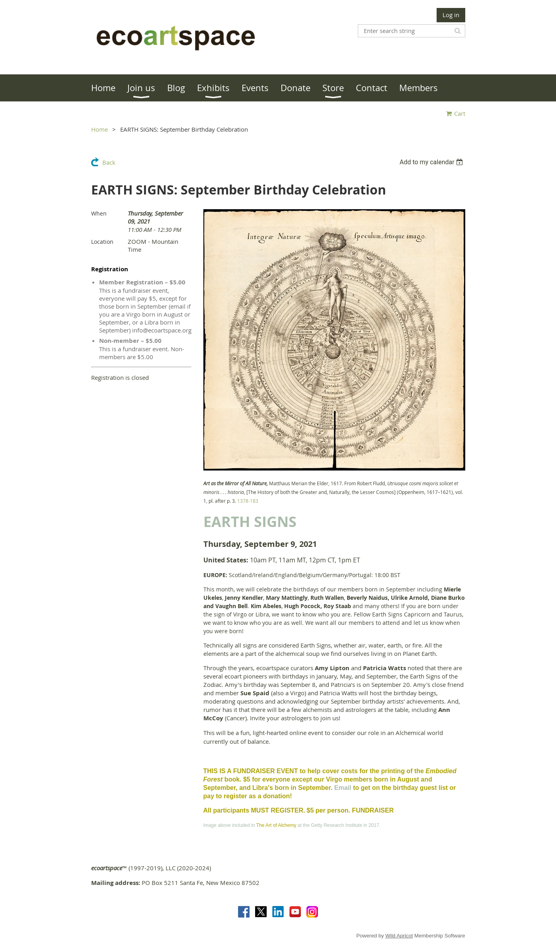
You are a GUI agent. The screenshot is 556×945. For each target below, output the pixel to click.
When (99, 213)
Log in (451, 15)
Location (102, 241)
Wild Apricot (399, 936)
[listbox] (432, 162)
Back (108, 162)
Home (99, 129)
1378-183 (247, 501)
